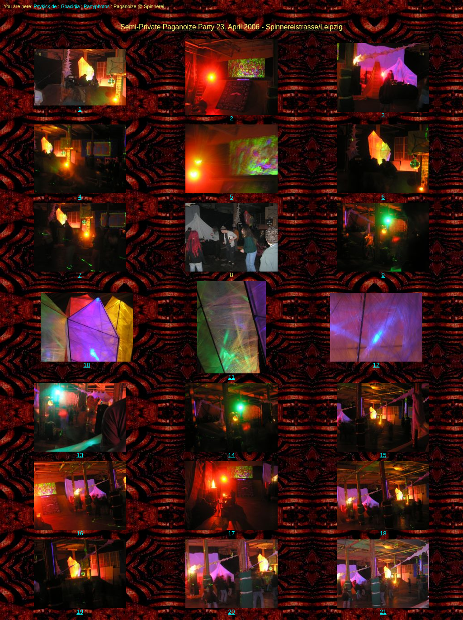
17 (231, 531)
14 (231, 452)
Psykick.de (45, 6)
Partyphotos (96, 6)
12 (376, 362)
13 (80, 452)
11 (231, 374)
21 (383, 609)
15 (383, 452)
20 (231, 609)
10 (87, 362)
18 (383, 531)
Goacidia (70, 6)
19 (80, 609)
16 (80, 531)
